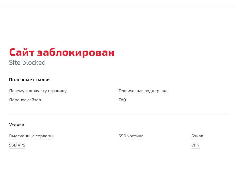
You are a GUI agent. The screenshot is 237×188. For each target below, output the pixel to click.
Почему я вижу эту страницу (38, 90)
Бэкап (197, 135)
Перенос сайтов (25, 99)
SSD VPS (17, 144)
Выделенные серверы (31, 135)
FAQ (122, 99)
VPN (195, 144)
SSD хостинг (131, 135)
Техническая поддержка (143, 90)
